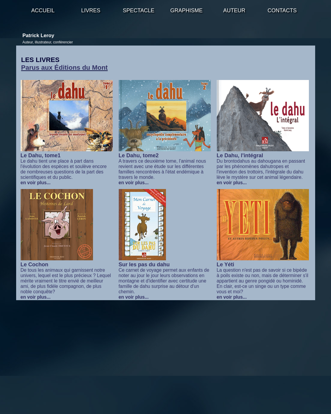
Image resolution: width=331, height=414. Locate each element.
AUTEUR (234, 10)
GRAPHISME (186, 10)
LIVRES (90, 10)
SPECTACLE (139, 10)
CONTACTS (282, 10)
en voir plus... (36, 182)
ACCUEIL (42, 10)
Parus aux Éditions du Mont (64, 67)
